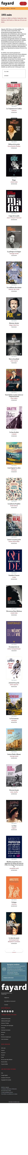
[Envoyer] (24, 978)
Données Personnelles (6, 1090)
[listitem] (2, 1011)
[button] (7, 72)
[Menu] (23, 3)
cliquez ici (16, 973)
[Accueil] (7, 3)
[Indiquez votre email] (12, 978)
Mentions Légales (5, 1087)
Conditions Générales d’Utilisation (9, 1089)
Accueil (3, 8)
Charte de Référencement (7, 1092)
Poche (7, 8)
